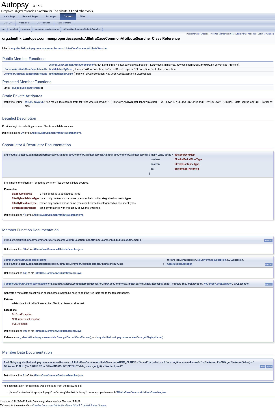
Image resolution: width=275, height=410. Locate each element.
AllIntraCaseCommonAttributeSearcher (81, 29)
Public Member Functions (197, 34)
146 (25, 273)
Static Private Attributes (246, 34)
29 (22, 132)
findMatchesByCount (61, 73)
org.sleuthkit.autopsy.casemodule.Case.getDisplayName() (130, 337)
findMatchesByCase (60, 69)
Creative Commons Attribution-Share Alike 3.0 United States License (69, 405)
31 (24, 375)
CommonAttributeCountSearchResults (25, 73)
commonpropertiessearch (46, 29)
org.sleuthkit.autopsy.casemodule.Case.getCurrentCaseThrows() (54, 337)
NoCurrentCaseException (211, 259)
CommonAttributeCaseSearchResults (26, 69)
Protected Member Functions (222, 34)
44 (24, 214)
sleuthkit (14, 29)
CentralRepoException (179, 263)
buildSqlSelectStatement (26, 87)
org (3, 29)
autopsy (26, 29)
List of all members (266, 34)
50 (24, 249)
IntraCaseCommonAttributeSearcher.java (58, 273)
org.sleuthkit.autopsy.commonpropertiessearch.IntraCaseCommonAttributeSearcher (59, 48)
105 (25, 330)
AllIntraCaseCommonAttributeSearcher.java (56, 132)
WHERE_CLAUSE (34, 101)
